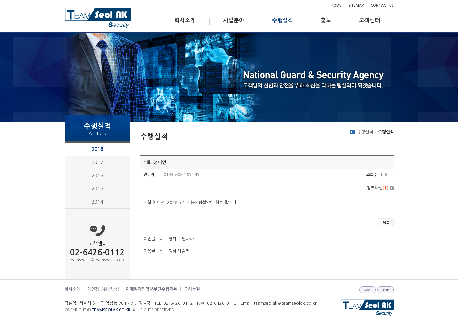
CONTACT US (382, 5)
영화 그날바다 (181, 239)
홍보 (326, 20)
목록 (386, 223)
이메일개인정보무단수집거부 (151, 289)
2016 (97, 175)
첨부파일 (380, 188)
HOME (336, 5)
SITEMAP (356, 5)
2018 (97, 149)
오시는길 (192, 289)
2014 (97, 201)
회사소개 (185, 20)
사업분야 (233, 20)
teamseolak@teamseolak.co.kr (97, 260)
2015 (97, 188)
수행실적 (282, 20)
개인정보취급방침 (103, 289)
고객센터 (369, 20)
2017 (97, 162)
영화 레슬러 (179, 251)
